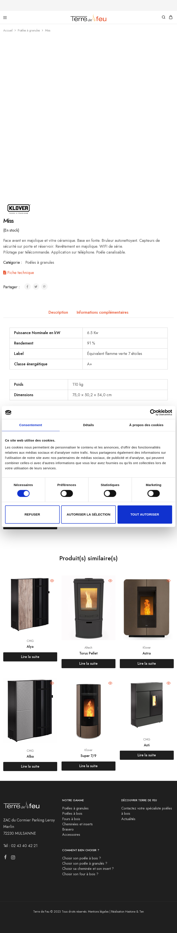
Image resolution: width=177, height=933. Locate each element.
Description (58, 312)
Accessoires (71, 834)
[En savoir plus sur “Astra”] (147, 663)
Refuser (32, 514)
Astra (147, 653)
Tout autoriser (144, 514)
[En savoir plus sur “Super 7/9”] (88, 766)
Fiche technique (18, 272)
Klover (147, 647)
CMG (30, 641)
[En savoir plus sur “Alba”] (30, 766)
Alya (30, 646)
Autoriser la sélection (88, 514)
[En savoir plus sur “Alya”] (30, 656)
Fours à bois (71, 818)
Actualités (128, 818)
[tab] (58, 312)
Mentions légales (98, 911)
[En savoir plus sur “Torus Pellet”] (88, 663)
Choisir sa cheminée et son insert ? (88, 868)
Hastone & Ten (134, 911)
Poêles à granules (29, 30)
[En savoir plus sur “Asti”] (147, 755)
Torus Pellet (88, 653)
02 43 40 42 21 (24, 846)
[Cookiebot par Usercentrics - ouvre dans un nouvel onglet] (153, 412)
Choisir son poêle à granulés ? (84, 863)
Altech (88, 647)
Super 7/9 (88, 755)
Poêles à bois (72, 813)
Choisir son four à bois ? (80, 874)
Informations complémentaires (102, 312)
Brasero (68, 829)
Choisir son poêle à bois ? (81, 858)
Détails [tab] (88, 425)
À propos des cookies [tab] (146, 425)
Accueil (8, 30)
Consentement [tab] (30, 425)
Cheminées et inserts (77, 824)
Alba (30, 756)
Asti (147, 745)
